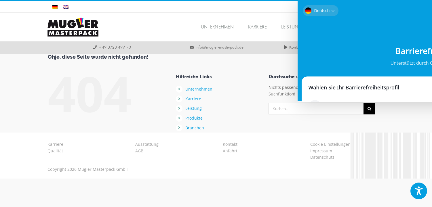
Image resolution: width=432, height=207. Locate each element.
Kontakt (230, 144)
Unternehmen (198, 89)
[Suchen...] (316, 108)
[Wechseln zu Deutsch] (55, 6)
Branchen (194, 128)
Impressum (321, 151)
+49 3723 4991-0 (114, 47)
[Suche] (369, 108)
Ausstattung (147, 144)
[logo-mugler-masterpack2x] (72, 19)
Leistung (193, 108)
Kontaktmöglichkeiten (306, 47)
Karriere (193, 98)
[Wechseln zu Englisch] (65, 6)
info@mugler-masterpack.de (219, 47)
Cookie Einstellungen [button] (330, 144)
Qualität (55, 151)
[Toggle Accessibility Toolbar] (419, 191)
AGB (139, 151)
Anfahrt (230, 151)
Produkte (194, 118)
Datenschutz (322, 157)
